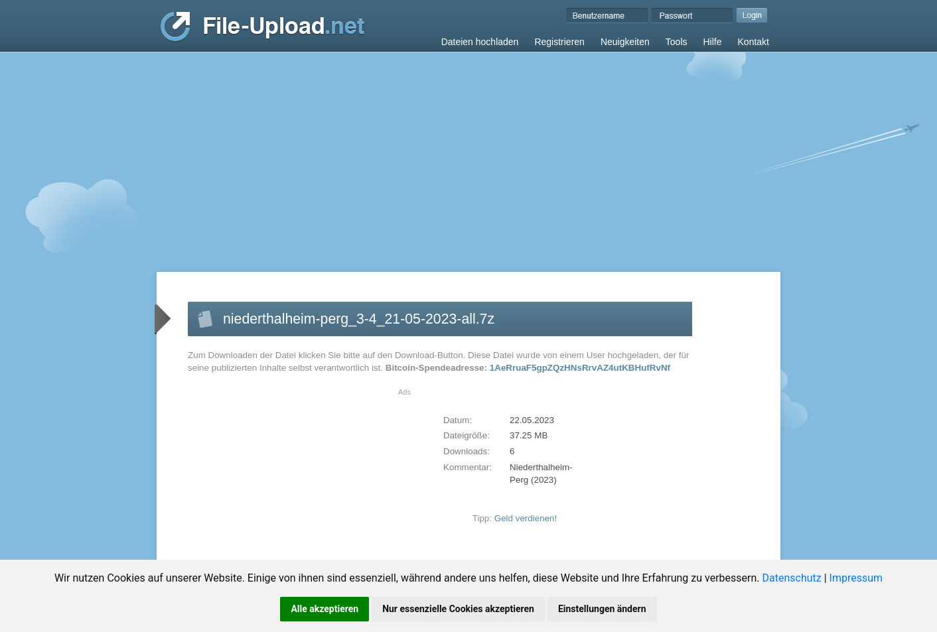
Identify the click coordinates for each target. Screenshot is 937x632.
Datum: (457, 420)
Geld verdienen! (525, 518)
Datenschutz (792, 578)
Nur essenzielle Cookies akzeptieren (458, 608)
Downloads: (466, 451)
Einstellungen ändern (602, 608)
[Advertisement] (468, 152)
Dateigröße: (466, 435)
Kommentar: (467, 467)
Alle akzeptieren (324, 608)
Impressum (856, 578)
